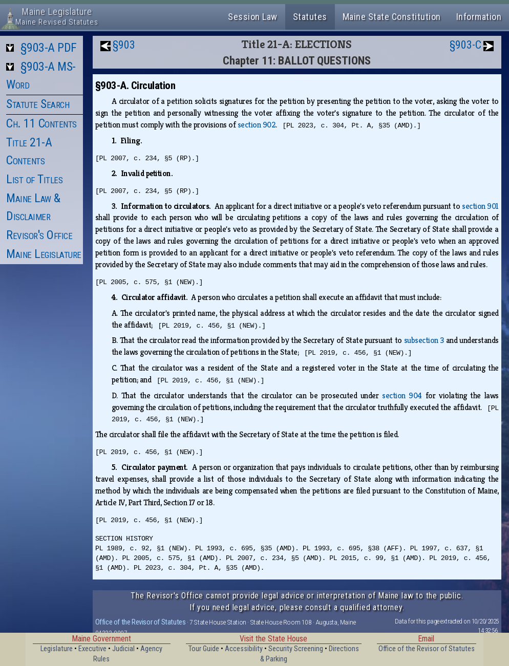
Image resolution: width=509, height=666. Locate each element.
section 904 (402, 395)
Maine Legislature (43, 254)
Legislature (56, 648)
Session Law (253, 16)
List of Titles (34, 179)
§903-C (465, 44)
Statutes (310, 16)
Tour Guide (203, 648)
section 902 (257, 124)
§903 (124, 44)
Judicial (123, 648)
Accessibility (244, 648)
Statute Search (37, 104)
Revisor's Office (39, 235)
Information (479, 16)
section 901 (480, 206)
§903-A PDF (48, 47)
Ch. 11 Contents (41, 123)
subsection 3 (424, 340)
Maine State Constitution (392, 16)
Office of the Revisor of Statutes (140, 622)
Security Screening (295, 648)
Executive (92, 648)
